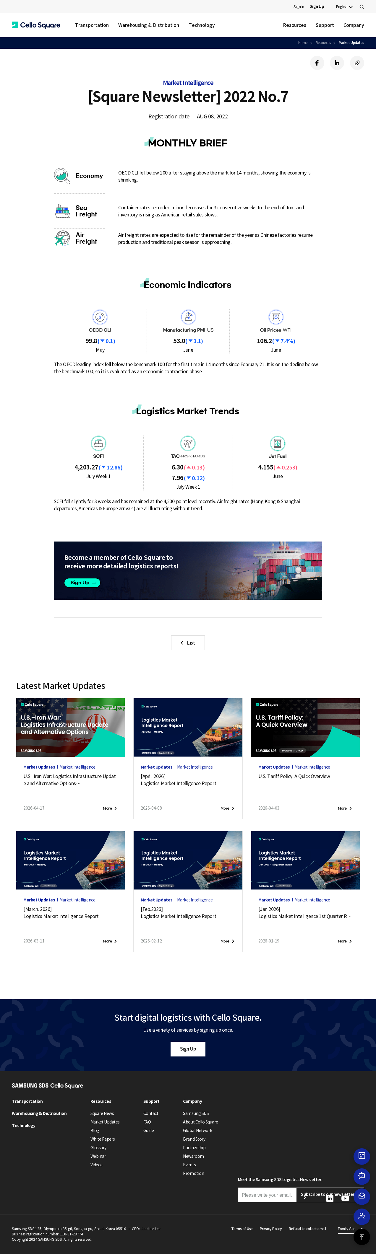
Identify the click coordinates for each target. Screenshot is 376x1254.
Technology (202, 25)
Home (302, 42)
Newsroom (193, 1156)
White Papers (102, 1139)
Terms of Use (242, 1229)
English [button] (342, 6)
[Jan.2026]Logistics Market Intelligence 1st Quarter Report (305, 913)
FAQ (147, 1122)
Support (325, 25)
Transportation (92, 25)
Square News (102, 1113)
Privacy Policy (271, 1229)
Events (189, 1164)
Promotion (193, 1173)
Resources (294, 25)
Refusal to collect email (307, 1229)
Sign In (299, 6)
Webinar (98, 1156)
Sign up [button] (86, 583)
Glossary (98, 1147)
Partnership (194, 1147)
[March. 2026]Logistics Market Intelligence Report (61, 912)
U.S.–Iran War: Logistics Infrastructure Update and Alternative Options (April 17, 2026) (69, 780)
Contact (150, 1113)
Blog (94, 1130)
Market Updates (351, 42)
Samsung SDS (196, 1113)
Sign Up (188, 1049)
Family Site (346, 1229)
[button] (36, 25)
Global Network (197, 1130)
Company (353, 25)
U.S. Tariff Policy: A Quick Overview (294, 776)
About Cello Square (200, 1122)
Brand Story (194, 1139)
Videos (96, 1164)
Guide (148, 1130)
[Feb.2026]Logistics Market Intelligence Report (178, 912)
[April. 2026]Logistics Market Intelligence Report (178, 779)
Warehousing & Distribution (148, 25)
